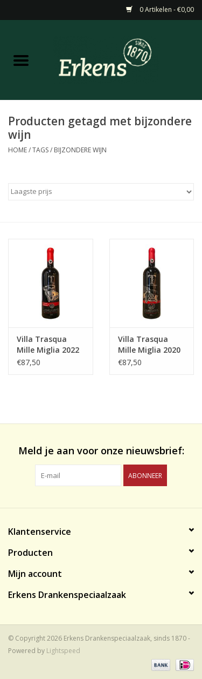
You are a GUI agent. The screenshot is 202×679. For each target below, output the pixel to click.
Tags (40, 149)
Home (17, 149)
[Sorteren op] (101, 191)
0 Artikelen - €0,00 (160, 9)
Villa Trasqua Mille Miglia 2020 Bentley (149, 344)
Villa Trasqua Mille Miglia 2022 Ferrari (48, 344)
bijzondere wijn (80, 149)
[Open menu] (21, 60)
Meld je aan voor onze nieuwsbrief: (101, 450)
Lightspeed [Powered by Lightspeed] (63, 650)
